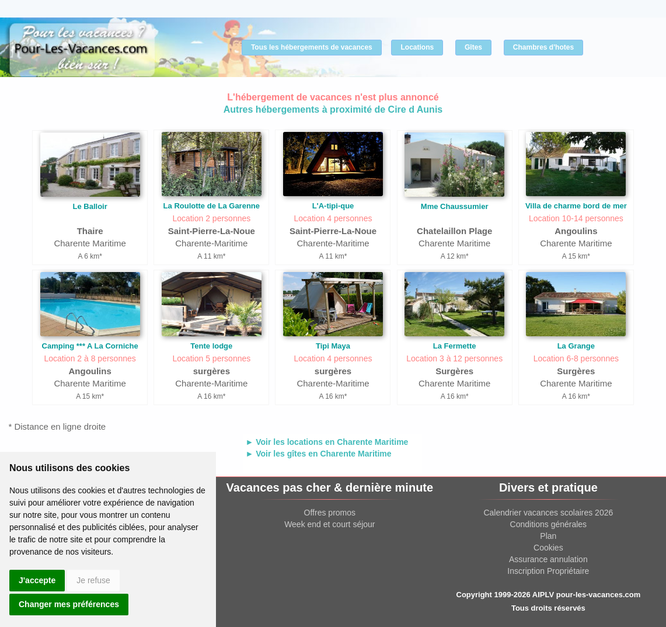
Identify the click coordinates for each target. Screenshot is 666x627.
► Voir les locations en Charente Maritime (326, 442)
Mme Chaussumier (455, 206)
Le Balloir (90, 206)
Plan (548, 536)
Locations (417, 47)
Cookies (548, 547)
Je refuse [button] (93, 580)
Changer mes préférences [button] (69, 604)
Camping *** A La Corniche (90, 346)
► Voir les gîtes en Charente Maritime (318, 453)
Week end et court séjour (329, 524)
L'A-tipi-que (333, 205)
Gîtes (473, 47)
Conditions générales (548, 524)
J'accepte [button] (37, 580)
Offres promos (329, 512)
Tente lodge (211, 346)
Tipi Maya (333, 346)
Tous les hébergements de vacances (311, 47)
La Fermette (454, 346)
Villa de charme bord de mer (576, 205)
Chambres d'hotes (543, 47)
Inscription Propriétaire (548, 571)
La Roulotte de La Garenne (211, 205)
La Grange (576, 346)
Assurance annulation (548, 559)
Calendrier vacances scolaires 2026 (548, 512)
